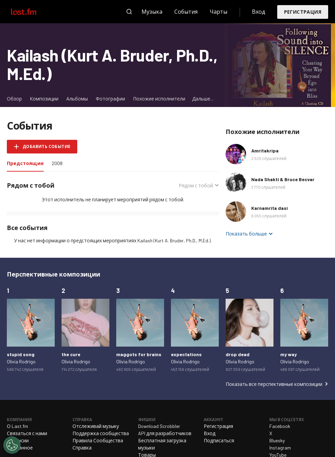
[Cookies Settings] (12, 445)
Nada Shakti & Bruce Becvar (282, 179)
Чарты (218, 11)
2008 (57, 163)
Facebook (279, 426)
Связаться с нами (27, 433)
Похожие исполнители (159, 99)
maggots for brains (138, 354)
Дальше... (202, 99)
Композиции (44, 99)
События (186, 11)
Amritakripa (265, 150)
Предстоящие (27, 163)
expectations (186, 354)
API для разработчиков (164, 433)
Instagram (280, 448)
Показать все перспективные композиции (274, 384)
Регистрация (302, 12)
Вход (258, 11)
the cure (71, 354)
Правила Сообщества (97, 440)
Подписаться (219, 440)
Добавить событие (46, 146)
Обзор (14, 99)
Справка (82, 448)
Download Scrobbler (159, 426)
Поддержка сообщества (100, 433)
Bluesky (277, 440)
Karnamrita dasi (269, 208)
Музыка (152, 11)
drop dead (238, 354)
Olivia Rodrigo (21, 361)
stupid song (21, 354)
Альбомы (77, 99)
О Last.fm (17, 426)
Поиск (129, 11)
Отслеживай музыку (95, 426)
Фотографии (110, 99)
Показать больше (246, 234)
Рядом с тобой (196, 185)
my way (288, 354)
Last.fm (31, 11)
